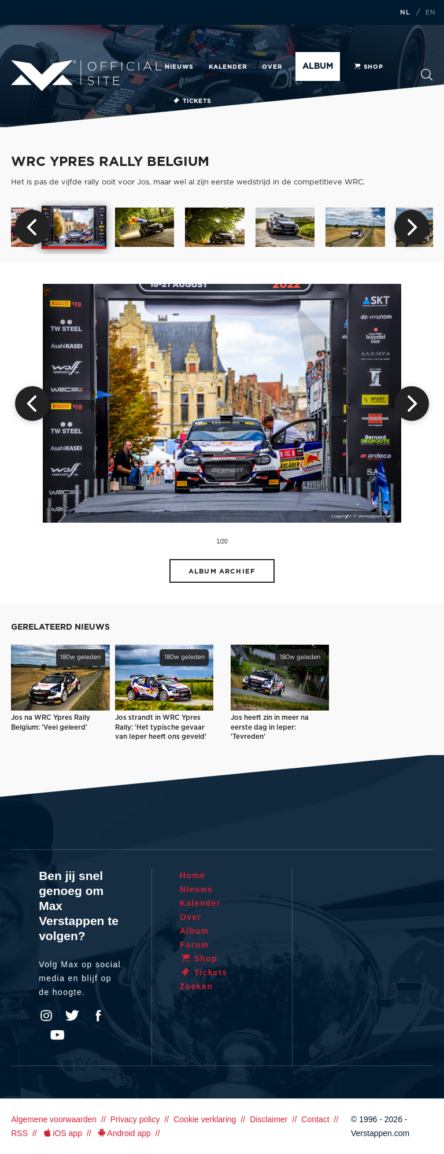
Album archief (222, 571)
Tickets (191, 101)
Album (317, 66)
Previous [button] (32, 227)
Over (272, 67)
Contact (315, 1119)
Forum (194, 944)
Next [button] (411, 227)
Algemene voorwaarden (54, 1119)
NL (405, 13)
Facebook (98, 1015)
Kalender (228, 67)
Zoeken (427, 75)
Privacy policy (135, 1119)
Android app (123, 1133)
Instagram (46, 1015)
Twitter (72, 1015)
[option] (74, 227)
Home (193, 875)
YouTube (57, 1034)
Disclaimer (268, 1119)
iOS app (62, 1133)
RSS (19, 1133)
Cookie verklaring (204, 1119)
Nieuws (179, 67)
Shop (368, 67)
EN (431, 13)
